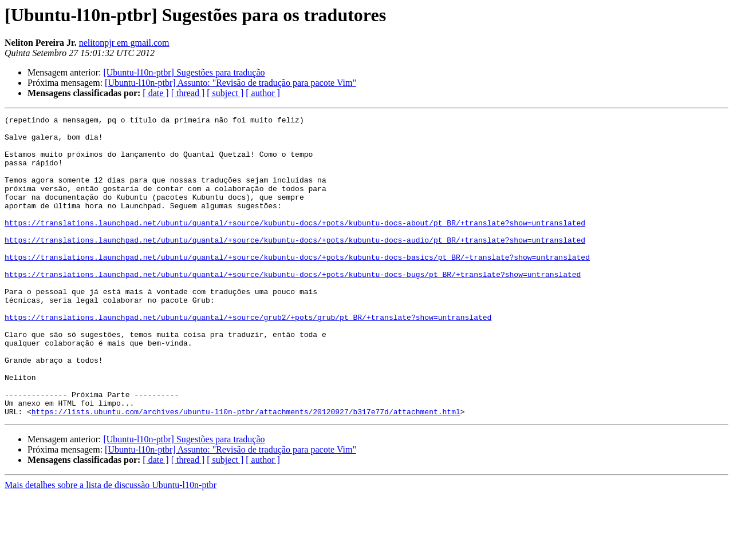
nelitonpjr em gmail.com (124, 42)
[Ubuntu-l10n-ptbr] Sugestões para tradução (184, 72)
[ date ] (155, 93)
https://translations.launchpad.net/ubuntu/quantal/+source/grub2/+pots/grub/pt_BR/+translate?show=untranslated (248, 358)
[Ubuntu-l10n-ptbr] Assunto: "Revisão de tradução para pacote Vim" (230, 83)
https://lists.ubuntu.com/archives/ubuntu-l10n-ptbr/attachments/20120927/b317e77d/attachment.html (245, 471)
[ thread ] (188, 93)
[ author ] (263, 93)
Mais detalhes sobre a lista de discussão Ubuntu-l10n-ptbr (110, 545)
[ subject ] (225, 93)
